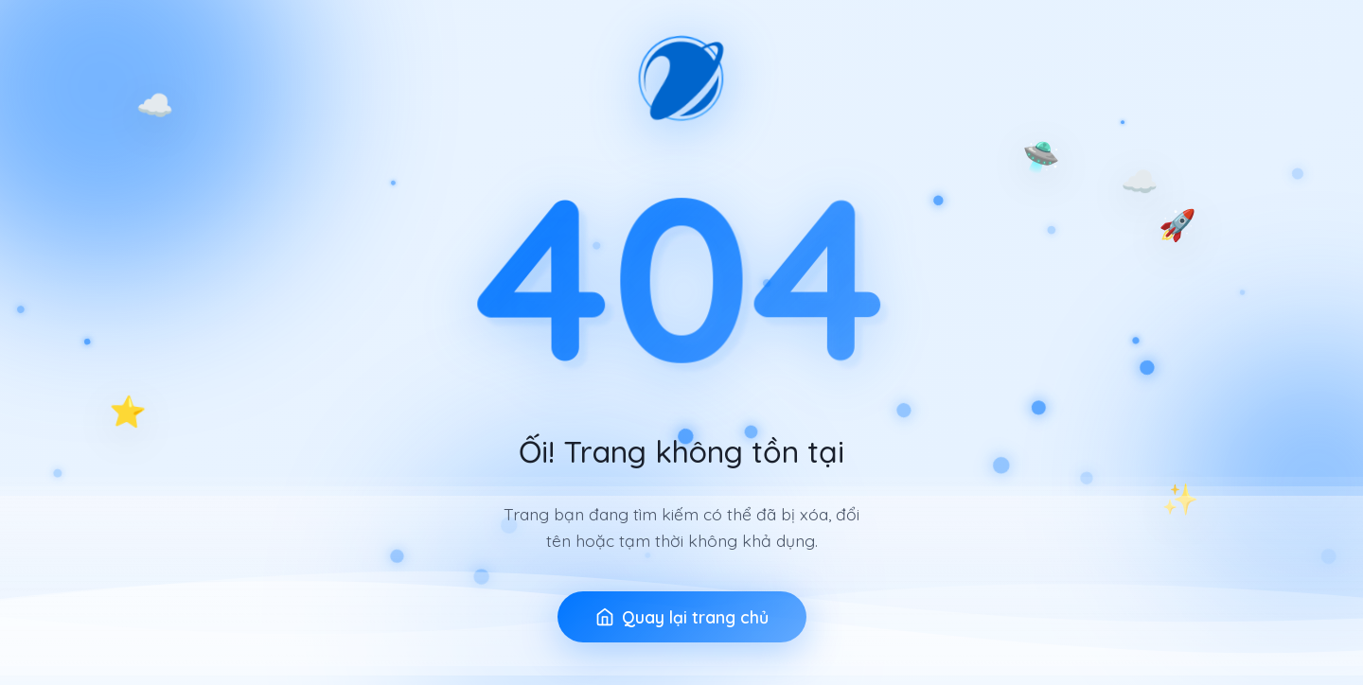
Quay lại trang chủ (682, 618)
